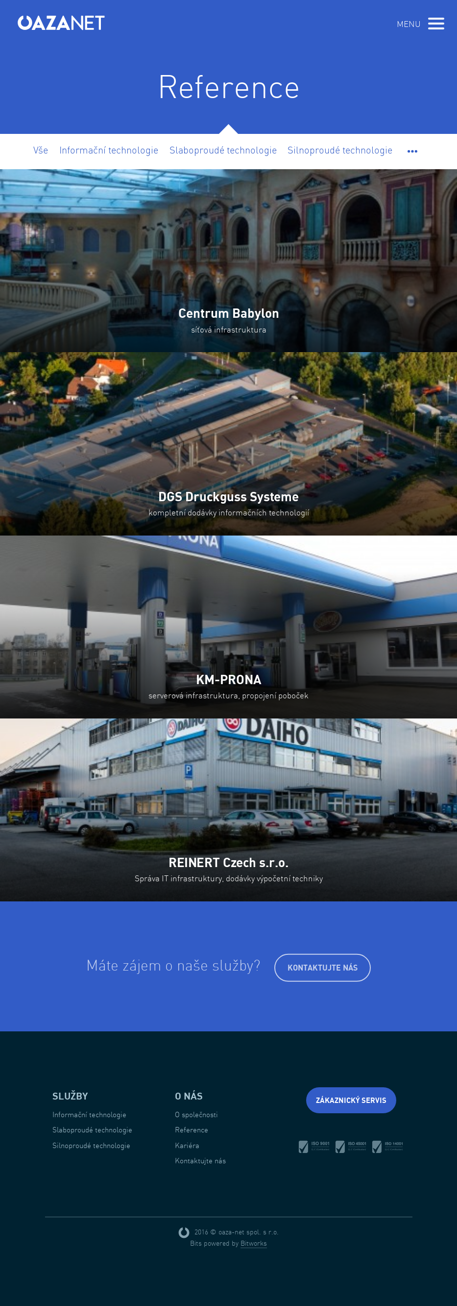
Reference (191, 1129)
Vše (40, 150)
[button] (412, 150)
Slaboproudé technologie (223, 150)
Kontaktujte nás (323, 968)
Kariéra (187, 1145)
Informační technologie (108, 150)
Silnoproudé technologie (340, 150)
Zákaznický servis (351, 1100)
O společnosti (196, 1114)
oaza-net (62, 22)
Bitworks (254, 1243)
